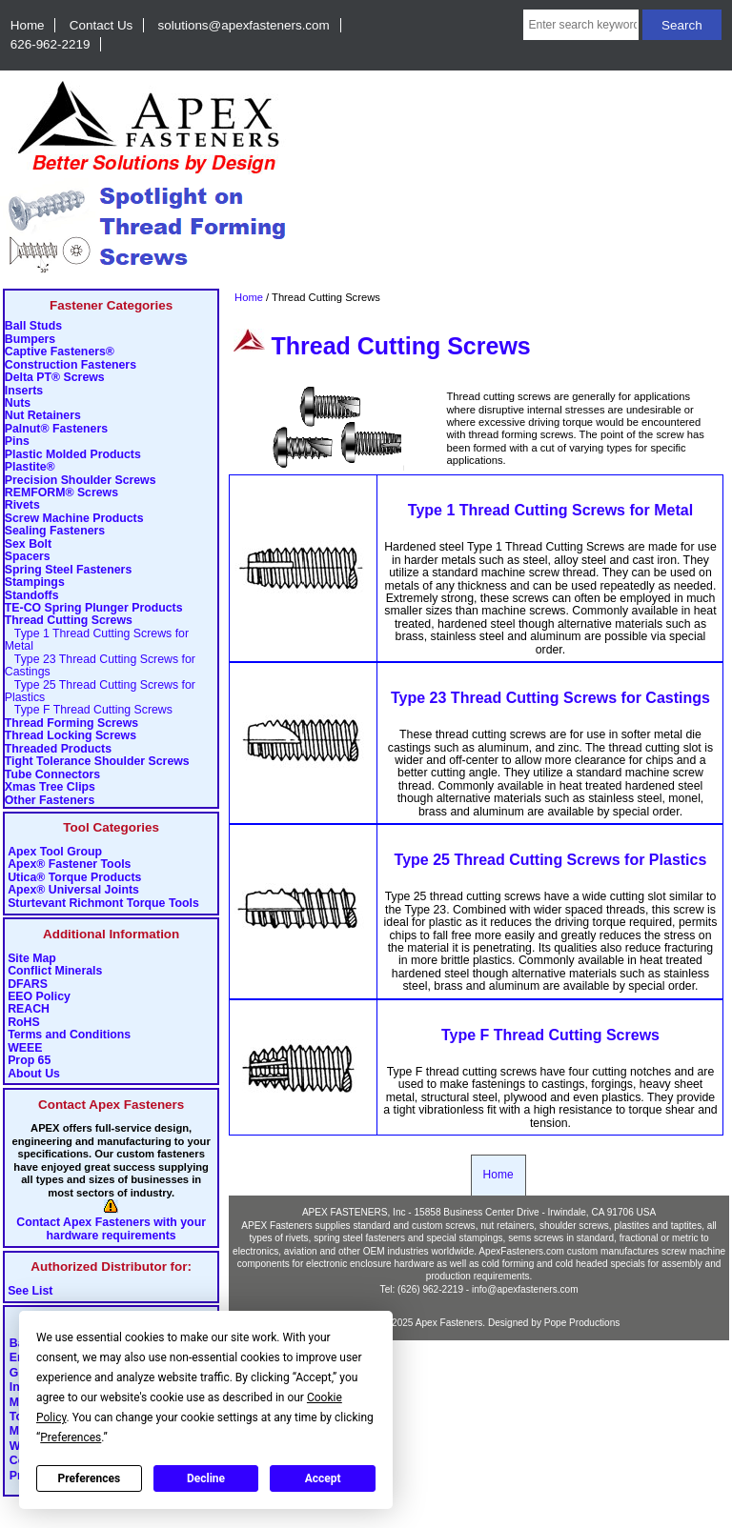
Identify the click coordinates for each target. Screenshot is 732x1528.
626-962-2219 (50, 44)
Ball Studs (33, 326)
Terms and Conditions (69, 1035)
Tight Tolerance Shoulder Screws (97, 761)
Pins (17, 441)
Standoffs (32, 596)
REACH (29, 1009)
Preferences (89, 1478)
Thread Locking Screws (70, 736)
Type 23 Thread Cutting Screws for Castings (100, 665)
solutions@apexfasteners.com (244, 25)
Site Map (32, 959)
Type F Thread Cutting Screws (89, 710)
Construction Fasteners (70, 365)
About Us (34, 1074)
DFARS (28, 984)
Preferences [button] (70, 1437)
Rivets (22, 505)
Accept (323, 1478)
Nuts (17, 403)
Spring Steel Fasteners (68, 570)
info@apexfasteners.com (525, 1289)
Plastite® (30, 467)
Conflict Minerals (55, 971)
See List (30, 1291)
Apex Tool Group (55, 852)
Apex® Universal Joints (73, 890)
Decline (206, 1478)
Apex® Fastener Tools (69, 864)
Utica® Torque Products (74, 878)
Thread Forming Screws (71, 723)
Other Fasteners (49, 800)
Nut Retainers (43, 416)
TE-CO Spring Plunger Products (94, 608)
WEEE (25, 1048)
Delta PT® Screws (55, 378)
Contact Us (101, 25)
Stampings (35, 582)
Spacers (28, 557)
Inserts (24, 391)
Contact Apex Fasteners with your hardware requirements (111, 1228)
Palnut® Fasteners (56, 429)
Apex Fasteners (449, 1322)
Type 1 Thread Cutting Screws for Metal (97, 640)
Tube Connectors (52, 775)
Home (27, 25)
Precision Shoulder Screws (80, 480)
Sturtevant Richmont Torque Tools (103, 903)
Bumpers (30, 339)
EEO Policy (39, 997)
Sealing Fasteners (55, 531)
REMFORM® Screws (61, 493)
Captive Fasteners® (59, 352)
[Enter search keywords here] (581, 25)
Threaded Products (58, 749)
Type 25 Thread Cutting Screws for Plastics (100, 691)
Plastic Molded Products (73, 455)
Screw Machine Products (74, 519)
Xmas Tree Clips (50, 787)
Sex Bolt (28, 544)
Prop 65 (29, 1061)
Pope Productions (582, 1322)
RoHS (24, 1022)
